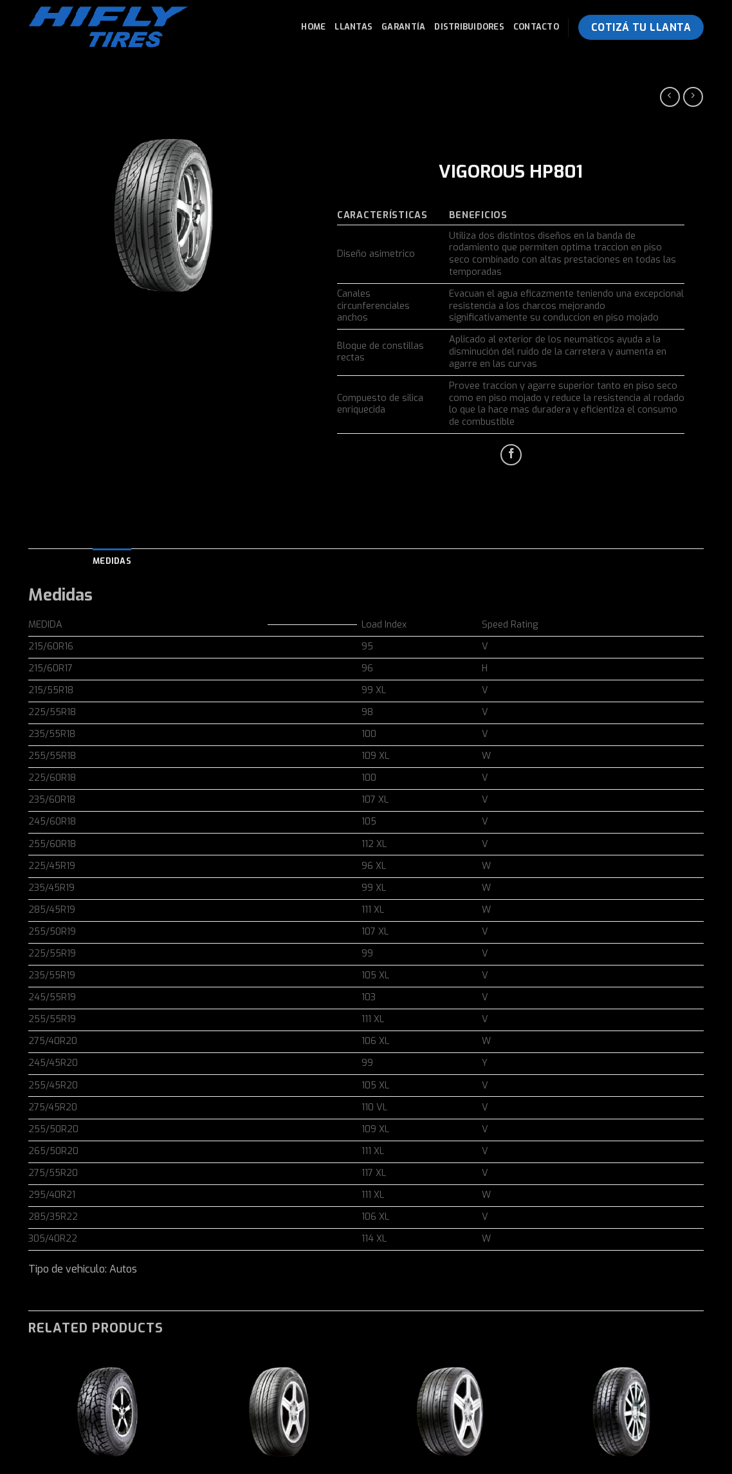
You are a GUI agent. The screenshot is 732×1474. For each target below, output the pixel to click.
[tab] (112, 561)
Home (313, 26)
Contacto (536, 26)
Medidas (112, 560)
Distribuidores (469, 26)
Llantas (353, 26)
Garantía (403, 26)
